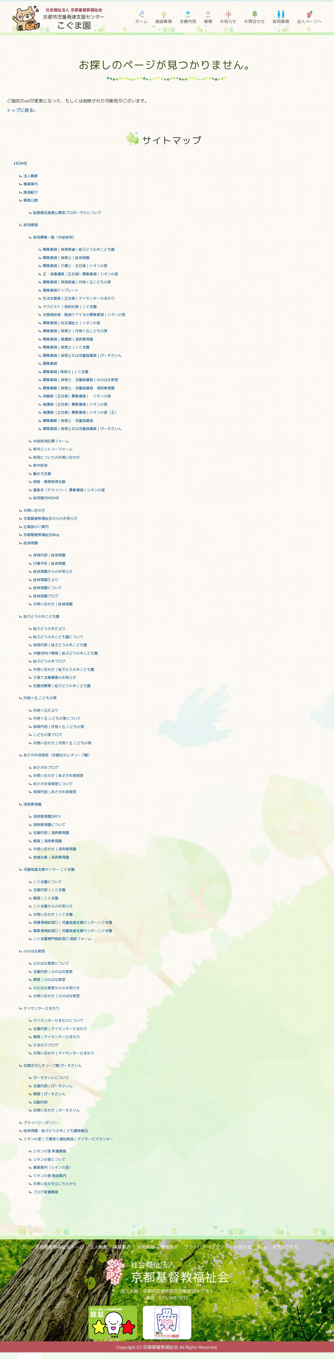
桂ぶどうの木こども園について (58, 637)
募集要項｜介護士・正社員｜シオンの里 (75, 265)
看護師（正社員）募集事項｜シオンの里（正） (80, 412)
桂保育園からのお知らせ (53, 571)
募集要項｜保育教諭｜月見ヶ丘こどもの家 (77, 282)
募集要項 (50, 363)
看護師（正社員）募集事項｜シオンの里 (75, 404)
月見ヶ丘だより (45, 710)
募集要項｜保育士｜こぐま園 (66, 347)
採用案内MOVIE (46, 498)
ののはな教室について (51, 963)
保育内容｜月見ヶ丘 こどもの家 (58, 726)
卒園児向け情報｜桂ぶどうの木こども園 (65, 653)
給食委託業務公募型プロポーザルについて (67, 212)
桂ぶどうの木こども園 (41, 616)
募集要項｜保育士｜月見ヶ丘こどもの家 (75, 331)
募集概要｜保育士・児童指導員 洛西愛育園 (79, 388)
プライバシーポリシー (41, 1122)
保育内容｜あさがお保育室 (54, 792)
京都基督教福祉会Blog (41, 534)
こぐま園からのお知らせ (53, 906)
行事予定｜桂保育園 (49, 563)
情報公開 (30, 200)
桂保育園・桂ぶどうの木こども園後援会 (55, 1130)
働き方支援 (42, 473)
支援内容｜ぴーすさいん (53, 1086)
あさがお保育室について (53, 784)
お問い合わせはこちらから (54, 1183)
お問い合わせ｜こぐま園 (53, 914)
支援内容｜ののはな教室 (53, 971)
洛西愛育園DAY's (46, 816)
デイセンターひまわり (41, 1008)
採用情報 (281, 21)
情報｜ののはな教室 (49, 979)
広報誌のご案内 (36, 526)
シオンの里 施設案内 (49, 1175)
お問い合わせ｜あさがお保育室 (58, 775)
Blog (261, 1246)
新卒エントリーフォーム (53, 449)
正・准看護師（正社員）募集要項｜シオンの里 (80, 274)
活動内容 (40, 1102)
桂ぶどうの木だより (49, 628)
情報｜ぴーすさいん (49, 1094)
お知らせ (228, 21)
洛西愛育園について (49, 824)
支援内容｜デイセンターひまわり (60, 1028)
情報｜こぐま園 (45, 898)
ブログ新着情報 (45, 1192)
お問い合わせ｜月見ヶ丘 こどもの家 (62, 743)
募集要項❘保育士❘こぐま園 (65, 372)
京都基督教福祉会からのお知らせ (50, 518)
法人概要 (30, 176)
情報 (208, 21)
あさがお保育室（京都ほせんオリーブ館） (57, 755)
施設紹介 (30, 192)
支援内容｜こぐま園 (49, 890)
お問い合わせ (34, 510)
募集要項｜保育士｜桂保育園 (66, 257)
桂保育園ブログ (45, 596)
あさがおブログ (45, 767)
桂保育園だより (45, 579)
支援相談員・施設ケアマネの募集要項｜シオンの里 (84, 314)
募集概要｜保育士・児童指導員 (68, 420)
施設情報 (163, 21)
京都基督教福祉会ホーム (60, 1246)
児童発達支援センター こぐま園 (49, 869)
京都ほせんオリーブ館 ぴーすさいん (52, 1065)
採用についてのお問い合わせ (56, 457)
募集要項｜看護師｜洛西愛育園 (68, 339)
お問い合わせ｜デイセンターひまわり (63, 1053)
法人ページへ (309, 21)
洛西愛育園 (32, 804)
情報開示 (169, 1246)
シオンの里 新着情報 (49, 1151)
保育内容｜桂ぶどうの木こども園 (60, 645)
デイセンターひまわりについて (58, 1020)
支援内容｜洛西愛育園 (51, 832)
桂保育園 (30, 543)
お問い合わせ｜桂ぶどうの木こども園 (63, 669)
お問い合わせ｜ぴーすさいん (56, 1110)
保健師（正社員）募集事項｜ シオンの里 (77, 396)
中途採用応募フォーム (51, 441)
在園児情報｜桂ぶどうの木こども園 (62, 686)
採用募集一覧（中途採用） (54, 237)
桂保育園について (47, 587)
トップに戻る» (21, 110)
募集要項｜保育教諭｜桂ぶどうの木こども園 (79, 249)
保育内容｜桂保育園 (49, 555)
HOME (20, 163)
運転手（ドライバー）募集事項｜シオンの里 (69, 490)
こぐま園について (47, 882)
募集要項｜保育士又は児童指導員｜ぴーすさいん (82, 355)
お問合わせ (254, 21)
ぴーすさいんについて (51, 1077)
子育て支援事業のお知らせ (54, 677)
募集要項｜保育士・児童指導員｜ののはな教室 (80, 380)
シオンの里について (49, 1159)
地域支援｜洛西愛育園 (51, 857)
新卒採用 (40, 465)
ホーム (141, 21)
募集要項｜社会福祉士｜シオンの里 (71, 323)
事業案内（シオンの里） (53, 1167)
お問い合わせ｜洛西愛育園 (54, 849)
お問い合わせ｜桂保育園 (53, 604)
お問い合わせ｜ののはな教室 (56, 996)
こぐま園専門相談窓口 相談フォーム (62, 938)
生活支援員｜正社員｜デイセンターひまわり (79, 298)
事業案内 (30, 184)
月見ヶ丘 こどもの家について (57, 718)
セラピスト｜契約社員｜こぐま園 (70, 306)
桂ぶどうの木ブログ (49, 661)
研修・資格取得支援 (49, 481)
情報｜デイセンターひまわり (56, 1037)
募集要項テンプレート (61, 290)
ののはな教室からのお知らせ (56, 988)
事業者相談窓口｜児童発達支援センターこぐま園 (72, 930)
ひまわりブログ (45, 1045)
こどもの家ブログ (47, 734)
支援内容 (188, 21)
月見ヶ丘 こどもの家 (40, 698)
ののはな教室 (34, 951)
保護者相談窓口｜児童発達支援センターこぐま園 (72, 922)
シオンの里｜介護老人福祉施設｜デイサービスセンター (68, 1139)
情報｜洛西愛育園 (47, 841)
